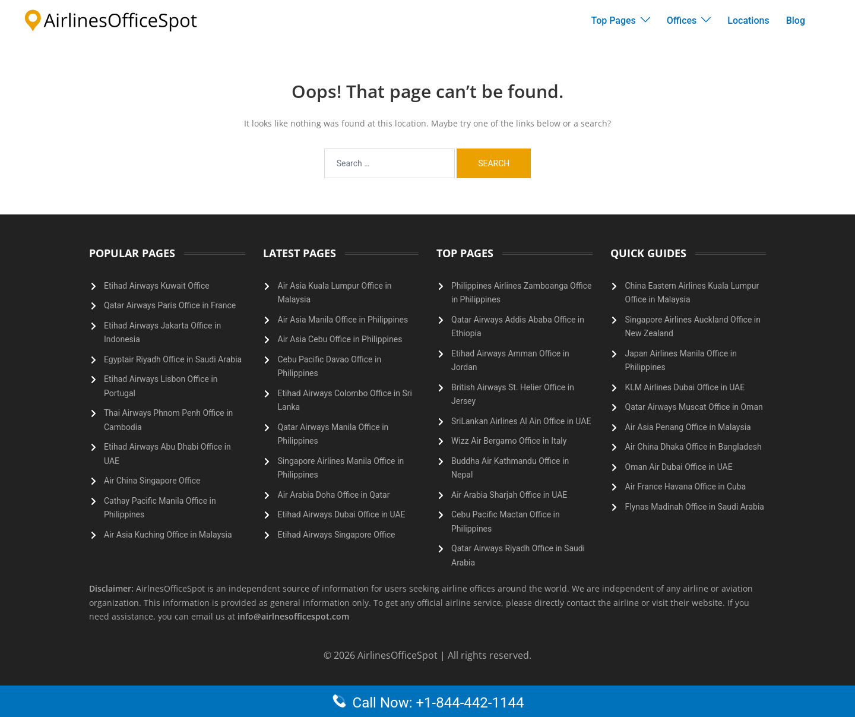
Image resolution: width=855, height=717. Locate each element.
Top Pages (613, 20)
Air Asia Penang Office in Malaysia (688, 427)
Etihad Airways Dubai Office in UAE (342, 514)
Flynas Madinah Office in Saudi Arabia (694, 506)
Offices (682, 20)
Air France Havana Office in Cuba (685, 486)
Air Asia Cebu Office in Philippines (340, 339)
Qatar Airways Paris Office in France (170, 305)
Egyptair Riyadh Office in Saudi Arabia (173, 359)
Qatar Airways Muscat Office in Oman (694, 407)
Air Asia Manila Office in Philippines (343, 319)
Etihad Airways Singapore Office (336, 534)
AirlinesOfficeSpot (398, 655)
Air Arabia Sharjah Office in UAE (509, 495)
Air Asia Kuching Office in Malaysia (168, 534)
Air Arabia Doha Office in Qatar (334, 495)
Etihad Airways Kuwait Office (157, 285)
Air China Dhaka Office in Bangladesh (693, 446)
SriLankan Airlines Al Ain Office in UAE (521, 421)
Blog (795, 20)
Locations (748, 20)
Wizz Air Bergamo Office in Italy (508, 441)
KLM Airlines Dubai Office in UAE (685, 387)
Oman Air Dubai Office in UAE (679, 467)
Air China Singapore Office (152, 480)
